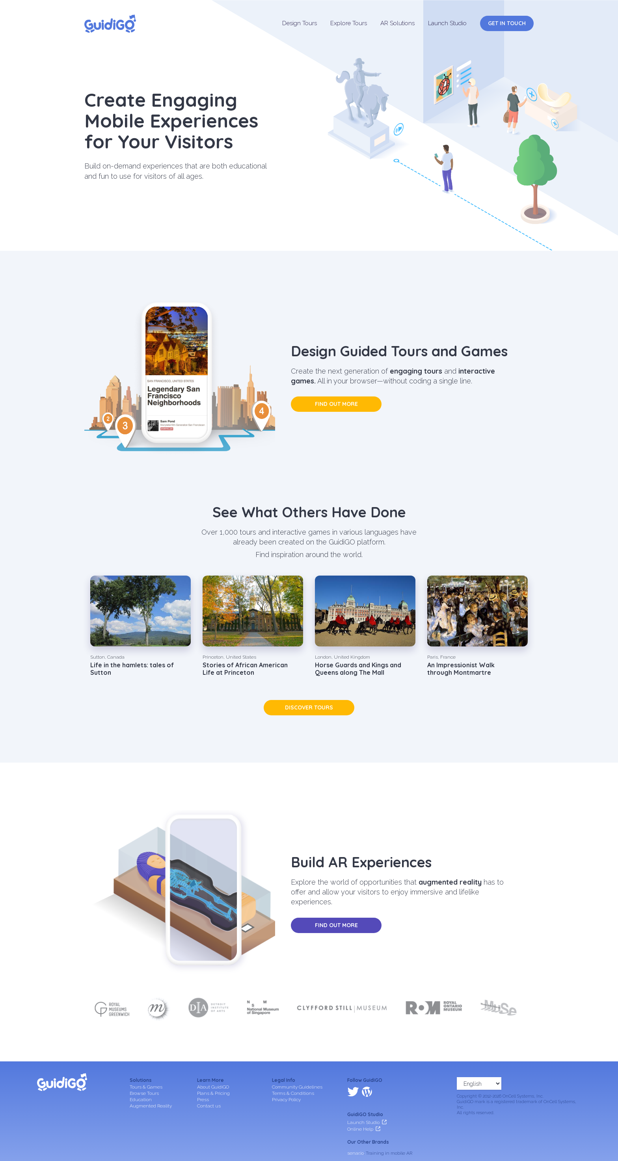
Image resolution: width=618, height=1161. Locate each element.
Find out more (336, 403)
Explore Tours (348, 23)
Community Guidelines (297, 1087)
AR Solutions (397, 23)
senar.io (355, 1119)
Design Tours (299, 23)
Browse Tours (144, 1093)
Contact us (209, 1106)
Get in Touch (507, 23)
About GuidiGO (213, 1087)
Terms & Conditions (293, 1093)
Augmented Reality (151, 1106)
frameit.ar (357, 1129)
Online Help (360, 1094)
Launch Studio (447, 23)
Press (203, 1099)
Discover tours (309, 707)
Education (141, 1099)
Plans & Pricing (213, 1093)
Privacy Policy (286, 1099)
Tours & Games (146, 1087)
